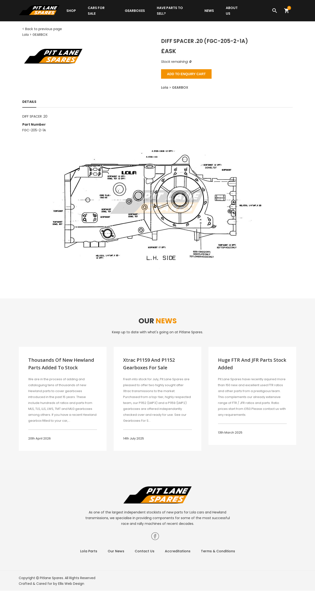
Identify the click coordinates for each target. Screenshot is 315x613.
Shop (71, 10)
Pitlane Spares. (52, 578)
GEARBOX (40, 34)
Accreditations (177, 551)
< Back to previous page (42, 29)
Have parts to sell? (170, 10)
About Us (232, 10)
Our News (116, 551)
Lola (25, 34)
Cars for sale (96, 10)
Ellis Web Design (71, 583)
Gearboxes (135, 10)
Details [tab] (29, 101)
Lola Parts (88, 551)
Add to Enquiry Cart (186, 74)
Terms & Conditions (218, 551)
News (209, 10)
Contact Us (144, 551)
